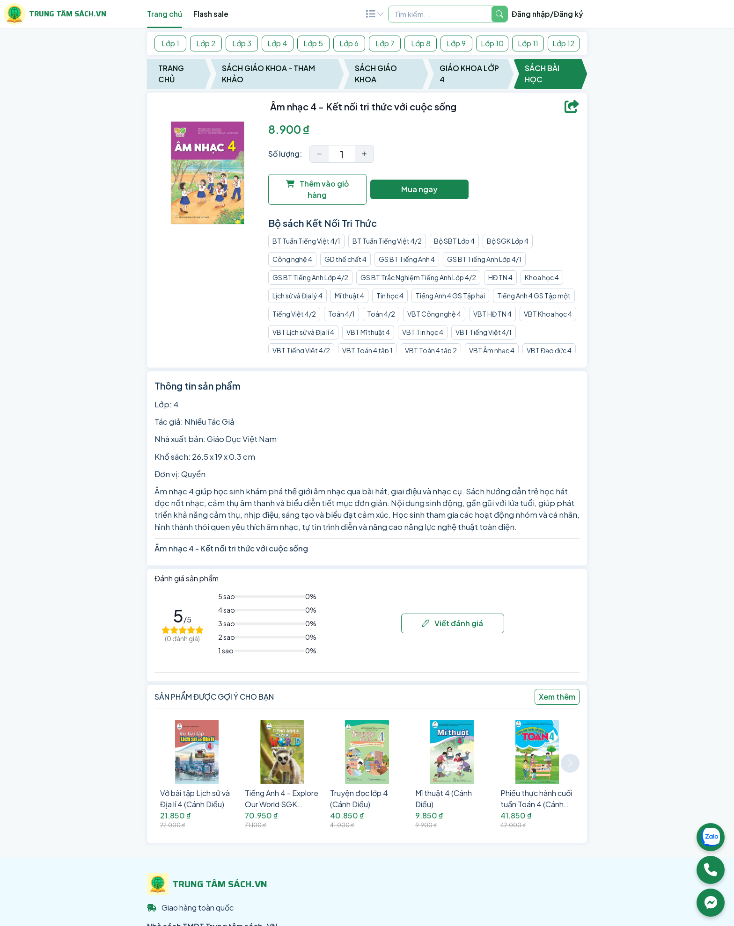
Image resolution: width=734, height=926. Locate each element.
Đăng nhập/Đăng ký (547, 13)
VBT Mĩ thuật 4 (368, 332)
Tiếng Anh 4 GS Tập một (534, 295)
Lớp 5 (313, 43)
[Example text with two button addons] (440, 14)
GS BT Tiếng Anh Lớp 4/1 (484, 259)
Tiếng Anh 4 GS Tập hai (450, 295)
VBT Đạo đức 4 (549, 350)
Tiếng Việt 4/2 (294, 314)
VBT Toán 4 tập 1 (367, 350)
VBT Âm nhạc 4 (491, 350)
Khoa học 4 (542, 277)
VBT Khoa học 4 (548, 314)
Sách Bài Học (542, 73)
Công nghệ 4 (292, 259)
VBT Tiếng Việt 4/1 (483, 332)
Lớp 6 (349, 43)
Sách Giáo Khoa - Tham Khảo (268, 73)
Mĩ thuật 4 (349, 295)
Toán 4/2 (381, 314)
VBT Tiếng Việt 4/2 (301, 350)
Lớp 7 (385, 43)
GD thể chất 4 (345, 259)
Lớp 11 (528, 43)
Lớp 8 (421, 43)
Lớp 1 (170, 43)
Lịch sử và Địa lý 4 (297, 295)
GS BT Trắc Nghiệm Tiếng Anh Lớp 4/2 (418, 277)
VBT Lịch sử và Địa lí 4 (303, 332)
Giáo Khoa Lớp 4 (469, 73)
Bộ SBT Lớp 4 (454, 241)
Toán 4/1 (341, 314)
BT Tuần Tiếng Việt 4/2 (387, 241)
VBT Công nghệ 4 (434, 314)
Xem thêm (557, 697)
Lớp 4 (277, 43)
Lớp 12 (563, 43)
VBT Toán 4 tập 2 (431, 350)
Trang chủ (164, 13)
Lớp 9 (456, 43)
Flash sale (210, 13)
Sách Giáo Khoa (376, 73)
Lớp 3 (241, 43)
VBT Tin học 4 (422, 332)
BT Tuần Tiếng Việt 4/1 (306, 241)
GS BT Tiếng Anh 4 (407, 259)
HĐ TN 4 (500, 277)
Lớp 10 (492, 43)
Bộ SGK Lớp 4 (507, 241)
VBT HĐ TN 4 (492, 314)
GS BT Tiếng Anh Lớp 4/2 (310, 277)
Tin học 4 (390, 295)
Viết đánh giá (452, 623)
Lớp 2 (206, 43)
